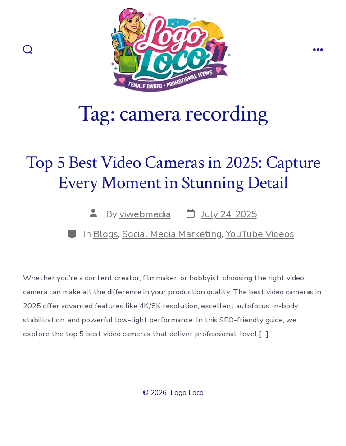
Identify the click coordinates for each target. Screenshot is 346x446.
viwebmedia (145, 214)
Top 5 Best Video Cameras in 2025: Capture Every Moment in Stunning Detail (173, 173)
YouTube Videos (260, 234)
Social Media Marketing (172, 234)
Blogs (105, 234)
